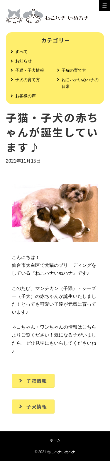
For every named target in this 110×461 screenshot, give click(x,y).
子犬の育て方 (27, 79)
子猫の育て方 (74, 70)
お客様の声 (25, 95)
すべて (21, 51)
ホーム (55, 440)
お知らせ (23, 61)
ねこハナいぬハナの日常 (80, 83)
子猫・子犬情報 (29, 70)
